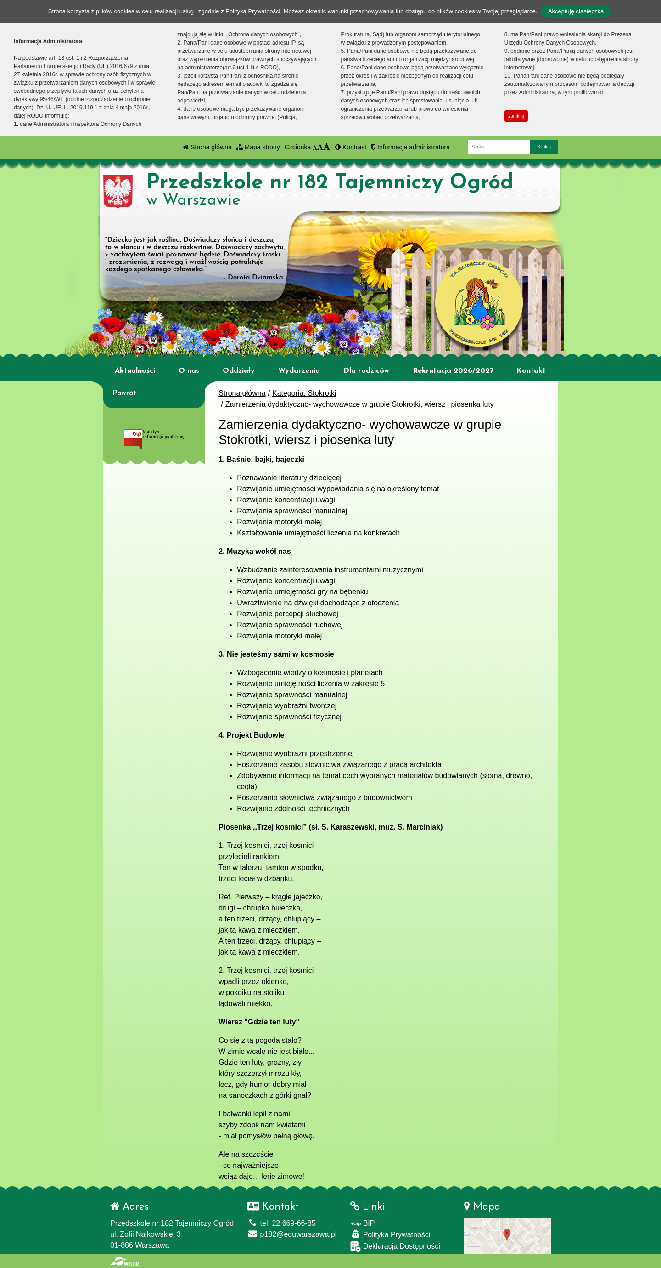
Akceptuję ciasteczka (576, 11)
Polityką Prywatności (252, 11)
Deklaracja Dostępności (395, 1246)
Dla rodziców (366, 371)
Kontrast (350, 147)
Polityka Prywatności (390, 1234)
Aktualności (135, 371)
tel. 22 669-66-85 (281, 1223)
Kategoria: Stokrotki (304, 393)
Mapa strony (258, 147)
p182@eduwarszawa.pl (291, 1234)
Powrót (124, 393)
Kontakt (531, 371)
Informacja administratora (410, 147)
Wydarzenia (299, 371)
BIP (362, 1223)
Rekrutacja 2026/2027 (453, 371)
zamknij (516, 116)
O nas (189, 371)
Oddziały (239, 371)
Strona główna (207, 147)
